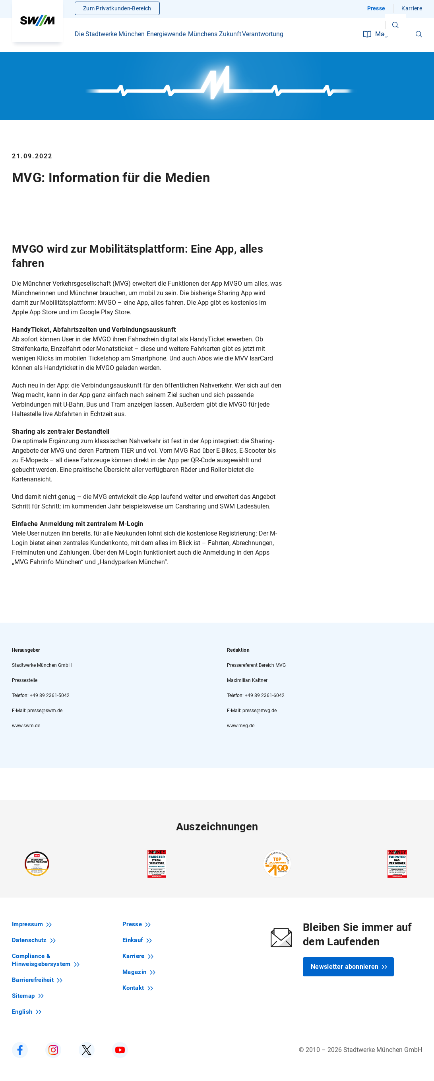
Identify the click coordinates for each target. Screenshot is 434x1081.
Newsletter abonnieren (349, 966)
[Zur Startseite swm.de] (37, 22)
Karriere (411, 10)
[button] (419, 36)
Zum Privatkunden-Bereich (117, 10)
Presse (376, 10)
